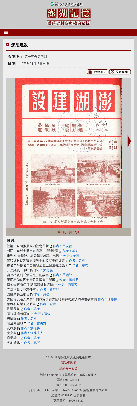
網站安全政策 (68, 368)
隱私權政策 (68, 362)
